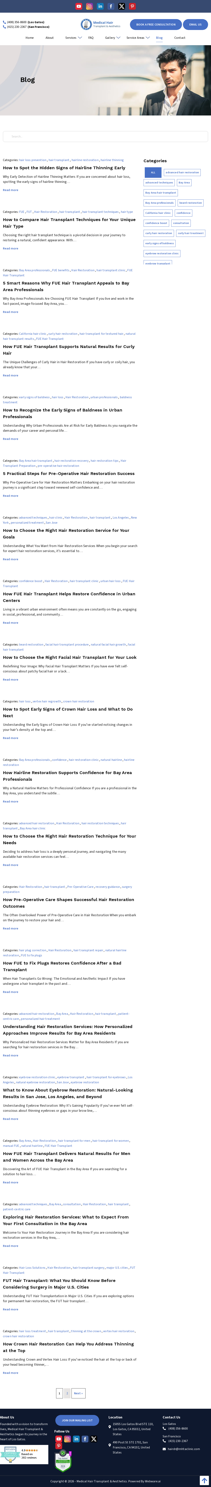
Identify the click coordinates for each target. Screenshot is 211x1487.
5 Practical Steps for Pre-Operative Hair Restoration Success (69, 473)
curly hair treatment (191, 233)
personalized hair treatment (40, 1019)
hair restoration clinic (84, 760)
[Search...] (105, 136)
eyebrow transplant (71, 1077)
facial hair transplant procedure (67, 644)
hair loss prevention (32, 160)
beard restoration (31, 644)
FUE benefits (60, 270)
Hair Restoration (45, 212)
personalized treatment (27, 523)
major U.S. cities (117, 1268)
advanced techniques (33, 517)
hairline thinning (112, 160)
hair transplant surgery (88, 1268)
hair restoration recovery (71, 461)
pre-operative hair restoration (58, 466)
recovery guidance (107, 887)
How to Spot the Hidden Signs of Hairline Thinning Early (64, 167)
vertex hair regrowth (47, 701)
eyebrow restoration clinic (37, 1077)
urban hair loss (111, 581)
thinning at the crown (86, 1331)
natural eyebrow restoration (35, 1082)
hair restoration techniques (100, 823)
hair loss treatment (32, 1331)
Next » (78, 1393)
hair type (127, 212)
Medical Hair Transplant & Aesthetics (102, 1481)
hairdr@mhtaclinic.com (184, 1449)
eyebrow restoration (85, 1082)
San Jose (51, 523)
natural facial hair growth (108, 644)
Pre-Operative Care (80, 887)
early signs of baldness (34, 397)
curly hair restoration (63, 334)
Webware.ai (153, 1481)
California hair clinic (32, 334)
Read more (10, 190)
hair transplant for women (110, 1141)
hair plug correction (32, 950)
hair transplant (59, 160)
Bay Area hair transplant (35, 461)
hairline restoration (85, 160)
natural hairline (111, 760)
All (153, 172)
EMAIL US (195, 24)
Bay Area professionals (34, 270)
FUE (21, 212)
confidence (59, 760)
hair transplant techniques (100, 212)
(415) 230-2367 (16, 27)
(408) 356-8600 (16, 22)
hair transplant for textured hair (101, 334)
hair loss (57, 397)
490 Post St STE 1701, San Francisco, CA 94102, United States (131, 1447)
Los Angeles (121, 517)
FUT (29, 212)
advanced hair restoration (36, 823)
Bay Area (62, 1014)
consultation (72, 1204)
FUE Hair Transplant (50, 339)
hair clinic (55, 517)
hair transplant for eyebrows (106, 1077)
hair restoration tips (104, 461)
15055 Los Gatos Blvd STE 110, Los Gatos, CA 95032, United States (133, 1429)
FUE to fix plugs (31, 955)
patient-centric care (16, 1209)
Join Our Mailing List (77, 1420)
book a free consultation (156, 24)
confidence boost (31, 581)
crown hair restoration (78, 701)
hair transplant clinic (110, 270)
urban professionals (104, 397)
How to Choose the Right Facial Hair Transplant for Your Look (70, 657)
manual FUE (11, 1146)
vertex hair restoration (118, 1331)
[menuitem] (30, 39)
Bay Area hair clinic (32, 828)
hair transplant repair (88, 950)
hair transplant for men (74, 1141)
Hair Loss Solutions (32, 1268)
